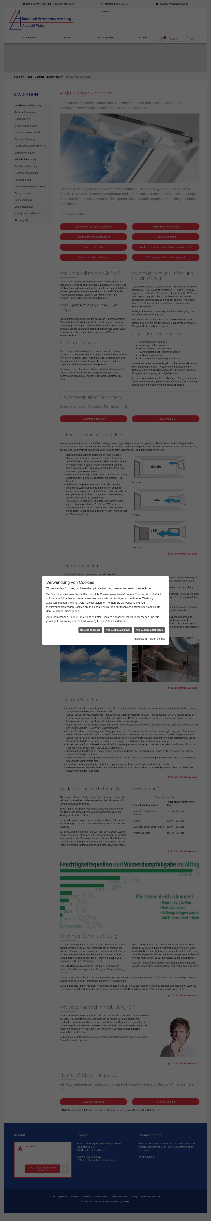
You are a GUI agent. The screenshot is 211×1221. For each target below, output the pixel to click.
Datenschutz (157, 505)
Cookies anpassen (90, 496)
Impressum (140, 505)
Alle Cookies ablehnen (118, 496)
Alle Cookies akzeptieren (149, 496)
